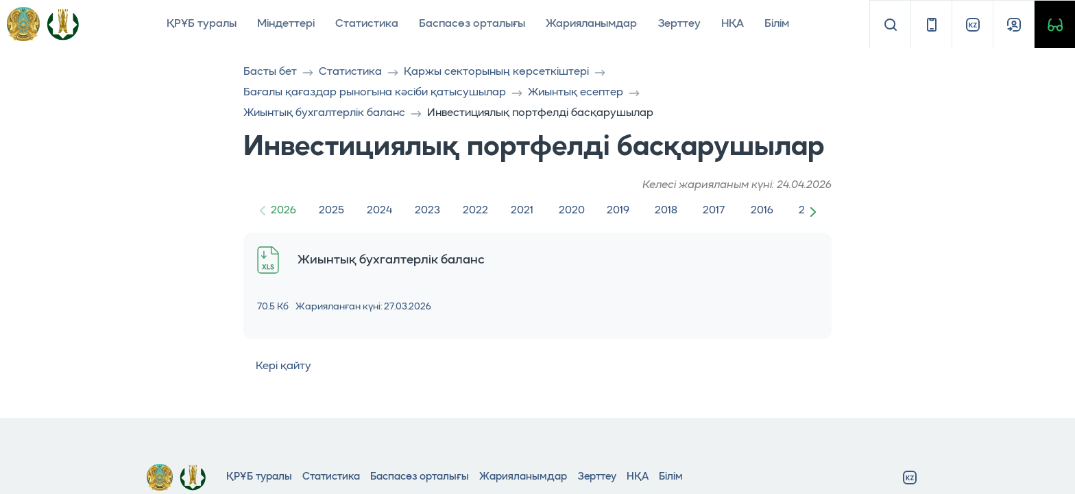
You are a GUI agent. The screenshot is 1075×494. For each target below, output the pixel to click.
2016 (762, 210)
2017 (714, 210)
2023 (427, 210)
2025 (331, 210)
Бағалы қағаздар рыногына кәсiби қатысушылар (374, 92)
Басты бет (270, 72)
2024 (379, 210)
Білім (776, 24)
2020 (572, 210)
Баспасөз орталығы (472, 24)
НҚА (732, 24)
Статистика (366, 24)
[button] (815, 211)
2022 (475, 210)
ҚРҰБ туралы (202, 24)
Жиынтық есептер (575, 92)
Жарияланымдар (591, 24)
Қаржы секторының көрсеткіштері (496, 72)
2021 (522, 210)
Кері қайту (277, 366)
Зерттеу (679, 24)
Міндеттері (286, 24)
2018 (666, 210)
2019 (618, 210)
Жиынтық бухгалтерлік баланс (324, 113)
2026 (283, 210)
